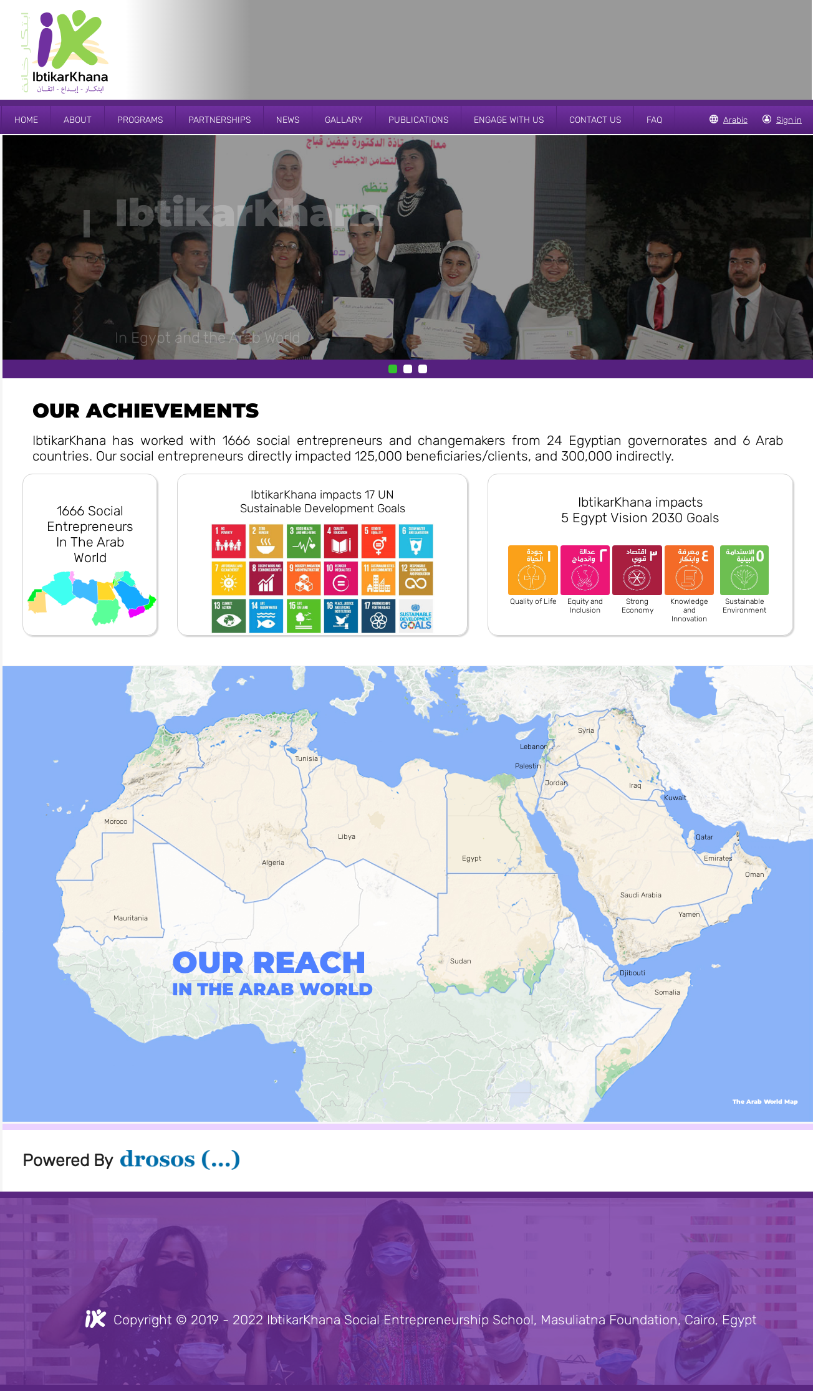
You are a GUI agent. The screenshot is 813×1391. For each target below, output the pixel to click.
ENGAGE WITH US (509, 120)
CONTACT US (595, 120)
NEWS (287, 120)
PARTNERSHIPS (219, 120)
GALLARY (344, 120)
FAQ (654, 120)
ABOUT (78, 120)
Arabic (735, 120)
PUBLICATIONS (418, 120)
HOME (26, 120)
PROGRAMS (140, 120)
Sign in (789, 120)
